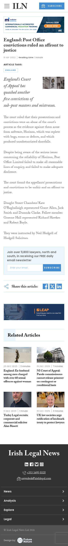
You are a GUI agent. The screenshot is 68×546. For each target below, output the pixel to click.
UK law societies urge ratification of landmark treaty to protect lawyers (50, 419)
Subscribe (52, 267)
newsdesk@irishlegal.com (36, 478)
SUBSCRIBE (52, 6)
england (10, 70)
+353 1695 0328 (36, 473)
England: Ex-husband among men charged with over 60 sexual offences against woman (17, 376)
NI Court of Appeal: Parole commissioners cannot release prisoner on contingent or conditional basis (50, 378)
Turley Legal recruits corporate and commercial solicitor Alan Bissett (16, 421)
